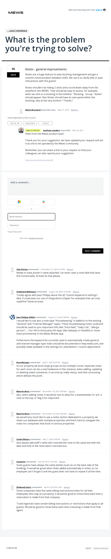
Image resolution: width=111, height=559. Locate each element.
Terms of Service (100, 548)
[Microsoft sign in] (19, 202)
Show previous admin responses (39, 160)
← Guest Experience (17, 30)
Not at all (16, 123)
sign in (99, 9)
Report (70, 269)
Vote (13, 75)
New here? (31, 238)
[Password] (31, 225)
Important (31, 123)
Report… (75, 110)
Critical (47, 123)
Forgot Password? (15, 232)
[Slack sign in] (43, 202)
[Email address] (31, 217)
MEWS (88, 548)
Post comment (93, 251)
